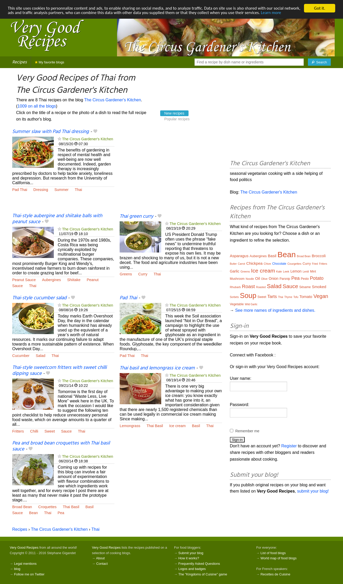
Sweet (49, 431)
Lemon (296, 271)
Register (289, 446)
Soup (248, 296)
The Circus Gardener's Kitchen (112, 100)
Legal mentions (25, 564)
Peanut (93, 280)
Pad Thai (19, 190)
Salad (40, 356)
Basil (196, 426)
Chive (267, 263)
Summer (61, 190)
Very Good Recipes (24, 547)
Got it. (319, 8)
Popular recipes (177, 119)
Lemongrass (130, 426)
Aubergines (51, 280)
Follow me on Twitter (29, 574)
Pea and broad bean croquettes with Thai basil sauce (61, 446)
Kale (279, 271)
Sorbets (234, 297)
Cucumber (20, 356)
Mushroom (237, 279)
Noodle (250, 278)
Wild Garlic (251, 304)
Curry (142, 274)
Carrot (241, 263)
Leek (286, 271)
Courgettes (294, 263)
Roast (248, 286)
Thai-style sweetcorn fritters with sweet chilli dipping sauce (59, 370)
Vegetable (237, 304)
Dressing (40, 190)
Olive (264, 278)
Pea (60, 513)
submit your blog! (313, 491)
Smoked (319, 286)
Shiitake (73, 280)
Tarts (272, 296)
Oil (257, 278)
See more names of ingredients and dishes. (275, 310)
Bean (33, 513)
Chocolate (279, 264)
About (100, 558)
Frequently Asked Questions (199, 564)
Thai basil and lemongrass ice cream (157, 368)
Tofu (295, 297)
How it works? (188, 558)
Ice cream (177, 426)
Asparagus (239, 256)
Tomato (306, 296)
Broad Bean (22, 507)
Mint (313, 271)
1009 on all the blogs (36, 106)
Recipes (19, 62)
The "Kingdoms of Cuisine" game (202, 574)
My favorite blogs (49, 62)
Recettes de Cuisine (275, 574)
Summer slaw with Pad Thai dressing (50, 132)
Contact (102, 564)
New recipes (174, 113)
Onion (273, 278)
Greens (126, 274)
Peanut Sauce (24, 280)
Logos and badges (192, 569)
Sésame (305, 287)
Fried (315, 263)
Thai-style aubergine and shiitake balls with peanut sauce (57, 219)
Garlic (235, 271)
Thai (78, 190)
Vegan (320, 296)
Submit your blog (190, 553)
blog (17, 569)
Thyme (288, 297)
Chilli (34, 431)
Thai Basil (155, 426)
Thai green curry (136, 216)
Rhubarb (235, 287)
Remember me (247, 431)
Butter (233, 263)
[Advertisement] (171, 171)
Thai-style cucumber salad (39, 298)
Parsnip (285, 279)
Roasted (261, 287)
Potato (316, 278)
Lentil (306, 271)
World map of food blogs (278, 558)
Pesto (305, 279)
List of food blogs (273, 553)
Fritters (18, 431)
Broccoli (319, 256)
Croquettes (47, 507)
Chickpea (254, 263)
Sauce (17, 286)
